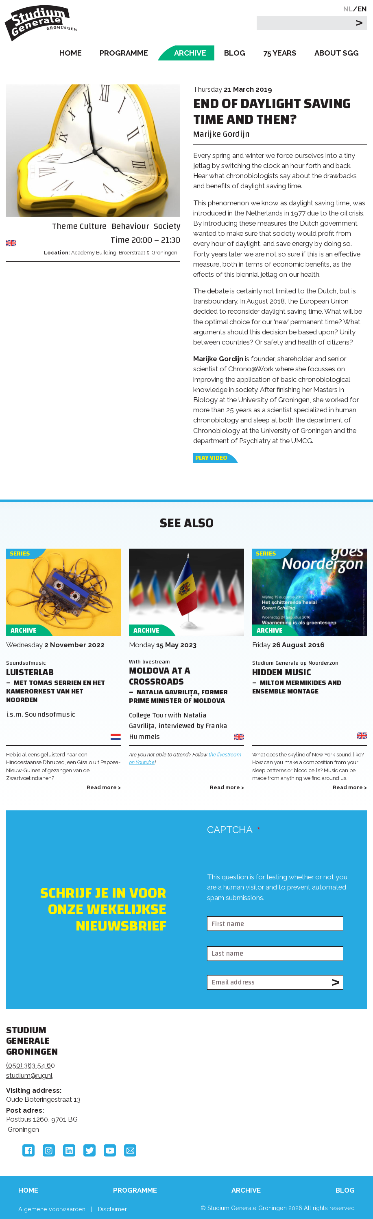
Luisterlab (30, 672)
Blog (234, 53)
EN (362, 9)
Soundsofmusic (26, 662)
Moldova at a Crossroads (159, 676)
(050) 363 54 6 (28, 1065)
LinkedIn (69, 1150)
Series (20, 554)
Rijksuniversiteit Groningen (297, 1059)
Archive (190, 53)
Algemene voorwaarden (51, 1209)
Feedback (182, 1071)
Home (70, 53)
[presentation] (269, 909)
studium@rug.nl (29, 1075)
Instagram (49, 1150)
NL (348, 9)
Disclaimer (112, 1209)
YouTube (110, 1150)
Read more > (104, 787)
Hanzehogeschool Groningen (297, 1093)
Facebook (28, 1150)
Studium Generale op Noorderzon (295, 662)
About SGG (336, 53)
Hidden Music (281, 672)
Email (130, 1150)
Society (167, 226)
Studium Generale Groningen (42, 23)
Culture (93, 226)
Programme (124, 53)
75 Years (280, 53)
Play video (211, 458)
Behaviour (130, 226)
